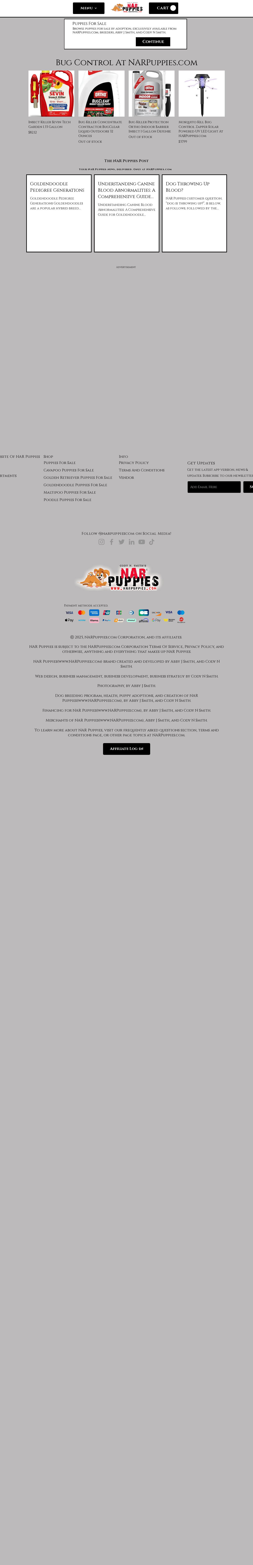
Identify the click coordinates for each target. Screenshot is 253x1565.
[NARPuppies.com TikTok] (152, 542)
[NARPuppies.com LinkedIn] (132, 542)
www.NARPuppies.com (80, 661)
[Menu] (88, 8)
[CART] (163, 8)
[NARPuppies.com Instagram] (102, 542)
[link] (173, 8)
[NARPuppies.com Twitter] (122, 542)
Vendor (126, 477)
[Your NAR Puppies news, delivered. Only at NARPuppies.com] (126, 169)
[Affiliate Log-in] (126, 749)
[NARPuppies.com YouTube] (142, 542)
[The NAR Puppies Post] (126, 161)
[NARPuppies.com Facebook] (112, 542)
